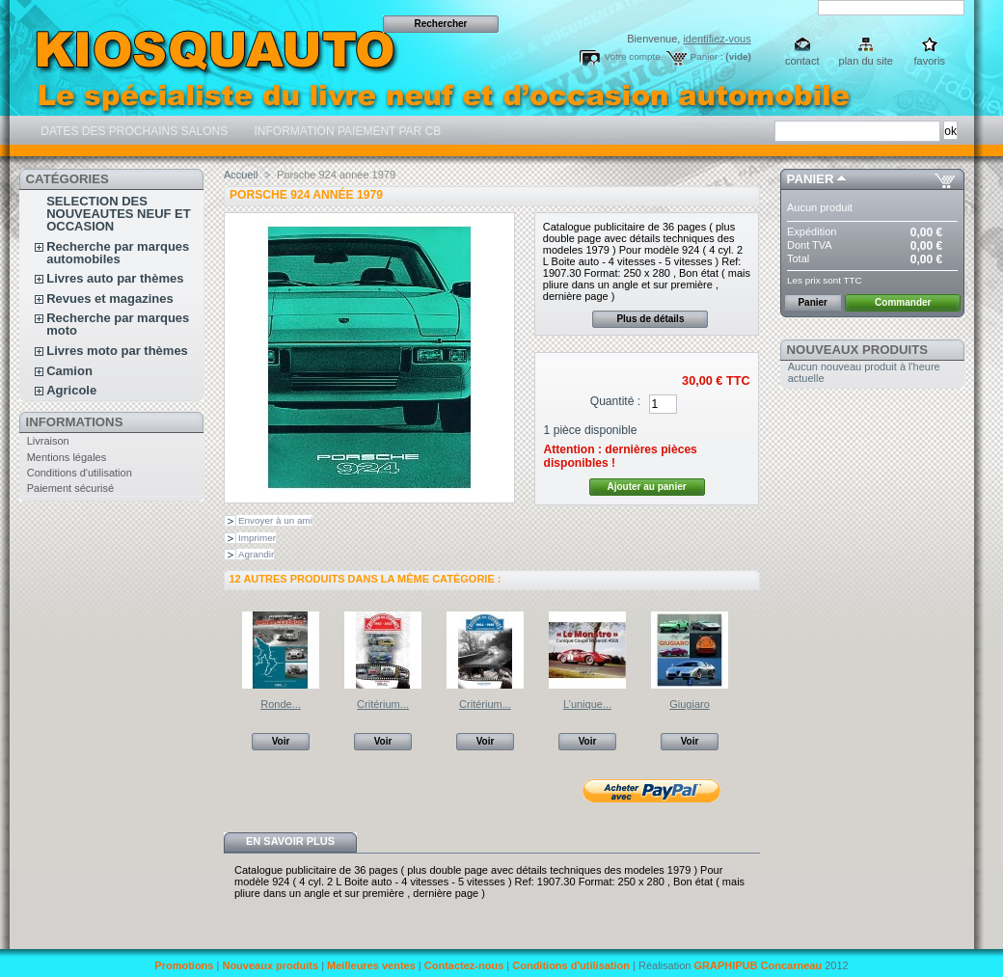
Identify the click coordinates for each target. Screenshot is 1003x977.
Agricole (71, 390)
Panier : (707, 56)
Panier (810, 179)
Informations (74, 422)
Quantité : (615, 401)
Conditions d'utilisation (79, 472)
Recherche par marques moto (117, 324)
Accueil (241, 174)
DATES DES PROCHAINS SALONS (133, 131)
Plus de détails (650, 318)
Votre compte (632, 56)
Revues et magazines (110, 298)
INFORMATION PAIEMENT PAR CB (346, 131)
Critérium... (383, 704)
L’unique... (587, 704)
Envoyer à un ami (275, 520)
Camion (69, 371)
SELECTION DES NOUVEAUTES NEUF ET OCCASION (118, 213)
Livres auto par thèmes (114, 278)
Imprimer (257, 537)
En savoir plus (290, 841)
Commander (903, 302)
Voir (281, 741)
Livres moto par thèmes (117, 350)
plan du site (866, 61)
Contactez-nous (464, 965)
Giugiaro (689, 704)
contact (802, 61)
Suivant (751, 649)
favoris (929, 61)
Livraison (48, 441)
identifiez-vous (716, 38)
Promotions (183, 965)
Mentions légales (67, 457)
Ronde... (280, 704)
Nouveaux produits (858, 349)
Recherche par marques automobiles (117, 252)
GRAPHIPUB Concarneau (757, 965)
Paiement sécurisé (71, 488)
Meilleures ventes (371, 965)
